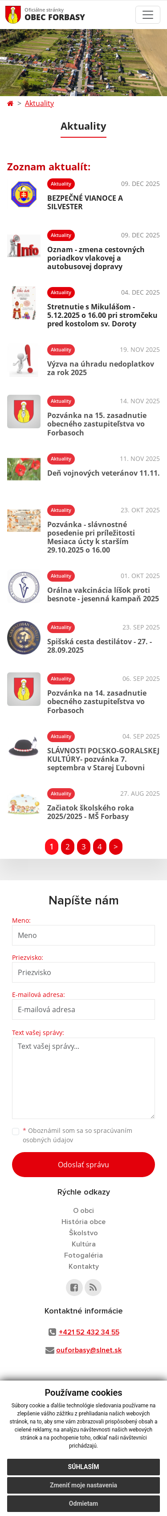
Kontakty (84, 1266)
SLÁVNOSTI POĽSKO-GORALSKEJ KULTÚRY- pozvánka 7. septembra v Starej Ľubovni (103, 759)
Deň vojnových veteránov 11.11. (103, 473)
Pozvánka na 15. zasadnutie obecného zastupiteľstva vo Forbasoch (97, 423)
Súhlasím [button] (83, 1470)
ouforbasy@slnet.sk (89, 1350)
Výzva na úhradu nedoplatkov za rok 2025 (100, 368)
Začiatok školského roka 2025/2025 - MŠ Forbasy (90, 812)
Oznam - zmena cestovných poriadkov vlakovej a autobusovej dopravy (96, 258)
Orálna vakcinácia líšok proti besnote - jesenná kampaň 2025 (103, 594)
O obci (83, 1210)
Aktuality (39, 103)
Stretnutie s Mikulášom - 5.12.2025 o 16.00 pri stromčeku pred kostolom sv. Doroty (102, 315)
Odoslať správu (83, 1165)
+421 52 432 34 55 (89, 1332)
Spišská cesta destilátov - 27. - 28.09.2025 (99, 646)
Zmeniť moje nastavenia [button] (83, 1488)
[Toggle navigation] (147, 15)
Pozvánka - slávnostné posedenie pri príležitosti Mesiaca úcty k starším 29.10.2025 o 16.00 (91, 537)
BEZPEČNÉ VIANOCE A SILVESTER (85, 202)
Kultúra (84, 1244)
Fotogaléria (83, 1255)
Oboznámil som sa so (77, 1135)
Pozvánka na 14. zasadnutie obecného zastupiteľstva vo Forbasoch (97, 701)
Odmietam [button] (83, 1506)
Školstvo (83, 1233)
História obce (83, 1221)
